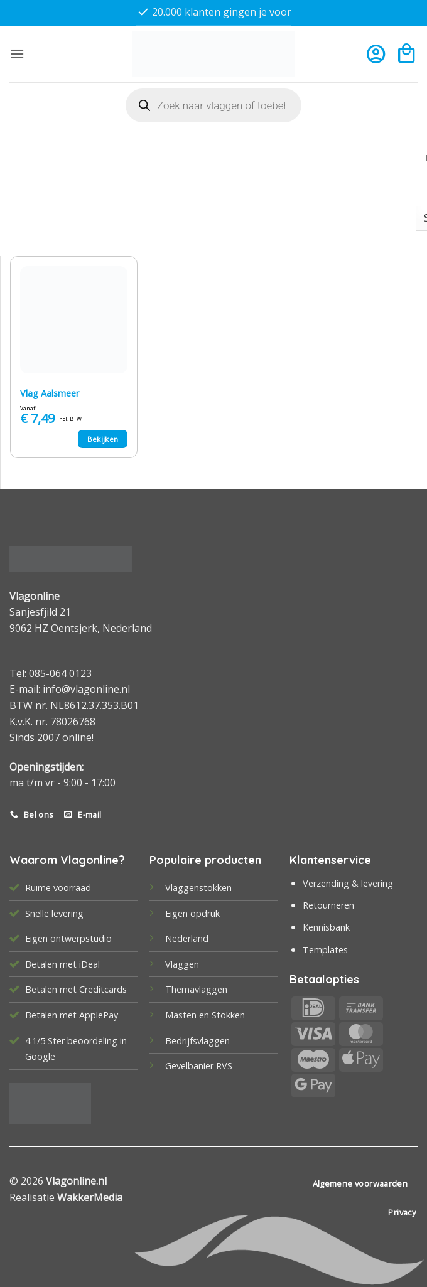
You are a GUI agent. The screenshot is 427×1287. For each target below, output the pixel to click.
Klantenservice (330, 860)
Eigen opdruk (192, 913)
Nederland (186, 938)
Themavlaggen (196, 989)
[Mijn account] (376, 53)
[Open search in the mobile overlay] (213, 105)
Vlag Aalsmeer (49, 393)
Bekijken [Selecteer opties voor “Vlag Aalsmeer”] (103, 439)
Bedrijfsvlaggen (197, 1041)
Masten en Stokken (205, 1015)
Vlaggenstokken (198, 888)
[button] (16, 53)
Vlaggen (182, 964)
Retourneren (328, 905)
